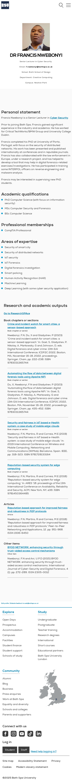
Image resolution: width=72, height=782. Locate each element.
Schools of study (12, 655)
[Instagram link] (14, 734)
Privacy (55, 760)
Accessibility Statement (32, 760)
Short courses (46, 645)
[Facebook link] (5, 734)
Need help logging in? (44, 751)
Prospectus (9, 624)
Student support (12, 650)
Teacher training (47, 630)
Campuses (8, 635)
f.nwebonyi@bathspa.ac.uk (39, 67)
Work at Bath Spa (13, 699)
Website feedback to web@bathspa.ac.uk (24, 603)
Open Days (9, 619)
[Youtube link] (22, 734)
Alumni (6, 678)
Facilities (7, 640)
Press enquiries (11, 694)
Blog (5, 683)
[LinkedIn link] (38, 734)
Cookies (7, 767)
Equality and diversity (15, 704)
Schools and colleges (15, 709)
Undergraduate (47, 619)
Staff (24, 749)
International (45, 640)
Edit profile (5, 603)
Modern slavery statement (32, 767)
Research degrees (48, 635)
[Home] (5, 8)
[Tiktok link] (30, 734)
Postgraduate (46, 624)
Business (7, 688)
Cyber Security (59, 117)
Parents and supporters (16, 714)
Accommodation (12, 630)
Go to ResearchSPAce (17, 313)
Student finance (12, 645)
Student (10, 749)
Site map (7, 760)
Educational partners (50, 650)
